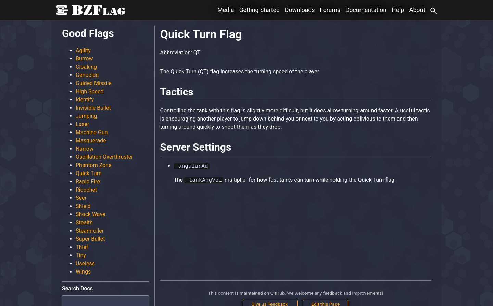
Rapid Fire (88, 181)
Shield (83, 206)
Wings (83, 271)
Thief (82, 247)
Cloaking (86, 67)
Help (398, 9)
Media (225, 9)
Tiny (81, 255)
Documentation (366, 9)
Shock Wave (90, 214)
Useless (85, 263)
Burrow (84, 58)
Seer (81, 198)
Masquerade (91, 140)
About (417, 9)
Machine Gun (92, 132)
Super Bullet (90, 239)
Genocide (87, 75)
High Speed (90, 91)
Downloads (300, 9)
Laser (82, 124)
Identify (85, 99)
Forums (330, 9)
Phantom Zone (94, 165)
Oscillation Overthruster (104, 157)
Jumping (86, 116)
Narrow (84, 148)
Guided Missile (94, 83)
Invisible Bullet (93, 108)
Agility (83, 50)
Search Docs (77, 288)
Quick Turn (89, 173)
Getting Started (259, 9)
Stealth (84, 222)
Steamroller (90, 230)
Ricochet (86, 189)
